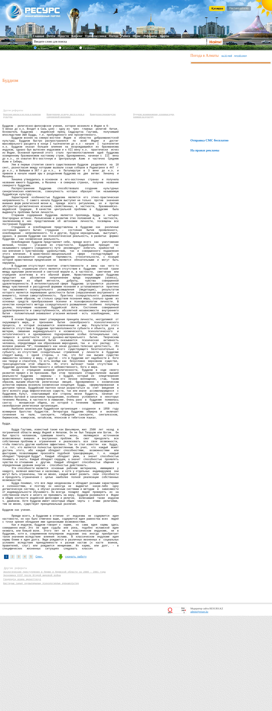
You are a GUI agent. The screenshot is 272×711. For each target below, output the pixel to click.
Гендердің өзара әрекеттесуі (22, 673)
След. (39, 648)
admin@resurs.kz (199, 706)
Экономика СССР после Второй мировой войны (32, 669)
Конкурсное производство (103, 114)
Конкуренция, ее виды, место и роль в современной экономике (65, 115)
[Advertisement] (95, 63)
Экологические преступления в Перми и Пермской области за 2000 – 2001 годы (54, 665)
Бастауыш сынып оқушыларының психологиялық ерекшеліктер (41, 677)
